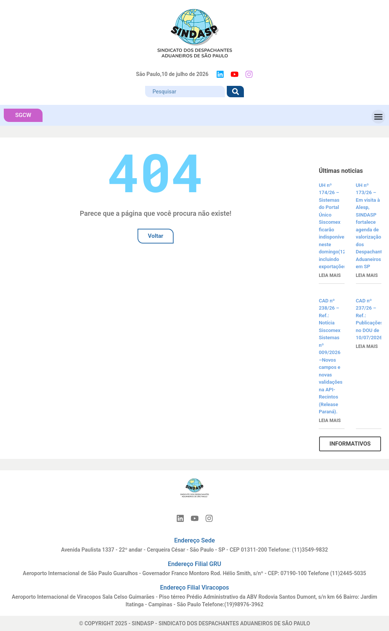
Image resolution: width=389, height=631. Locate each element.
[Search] (235, 91)
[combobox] (185, 91)
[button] (378, 116)
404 (156, 171)
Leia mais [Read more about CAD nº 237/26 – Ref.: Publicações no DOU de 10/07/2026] (367, 346)
